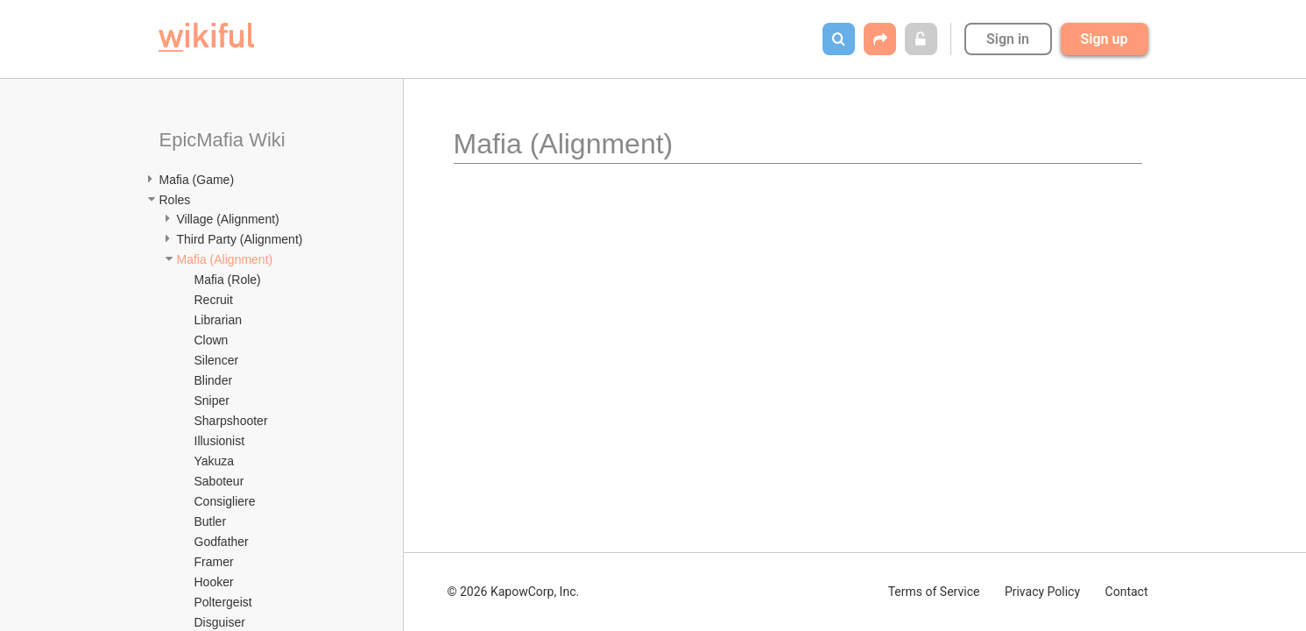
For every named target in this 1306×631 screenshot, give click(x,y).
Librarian (218, 320)
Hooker (214, 582)
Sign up (1104, 39)
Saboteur (219, 481)
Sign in (1007, 39)
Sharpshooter (231, 421)
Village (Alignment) (228, 219)
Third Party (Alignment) (240, 239)
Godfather (221, 542)
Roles (175, 200)
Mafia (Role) (227, 280)
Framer (214, 562)
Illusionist (219, 441)
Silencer (216, 360)
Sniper (211, 400)
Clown (211, 340)
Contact (1126, 592)
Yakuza (214, 461)
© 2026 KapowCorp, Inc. (514, 592)
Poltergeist (223, 602)
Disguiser (219, 622)
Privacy (1042, 592)
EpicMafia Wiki (222, 140)
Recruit (213, 300)
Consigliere (225, 501)
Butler (210, 521)
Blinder (213, 380)
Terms (934, 592)
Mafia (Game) (197, 180)
